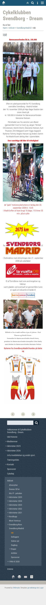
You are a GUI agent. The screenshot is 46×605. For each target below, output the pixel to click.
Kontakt (10, 464)
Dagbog (14, 545)
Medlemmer (12, 441)
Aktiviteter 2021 (15, 512)
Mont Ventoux (15, 520)
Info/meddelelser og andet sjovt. (21, 455)
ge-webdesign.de (33, 588)
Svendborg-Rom (15, 524)
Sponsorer (11, 469)
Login (42, 588)
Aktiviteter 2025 (14, 446)
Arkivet (12, 28)
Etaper (13, 549)
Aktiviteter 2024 (15, 501)
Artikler (14, 553)
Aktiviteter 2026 (14, 450)
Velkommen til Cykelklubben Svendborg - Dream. (19, 431)
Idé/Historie (12, 437)
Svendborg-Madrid (24, 28)
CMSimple (16, 588)
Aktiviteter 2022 (15, 509)
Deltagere (15, 537)
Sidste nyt (15, 541)
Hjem (5, 28)
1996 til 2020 (14, 561)
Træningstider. (13, 460)
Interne (10, 569)
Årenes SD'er (14, 489)
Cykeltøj (10, 473)
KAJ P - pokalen (15, 493)
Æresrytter (13, 485)
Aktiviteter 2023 (15, 505)
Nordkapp (13, 516)
